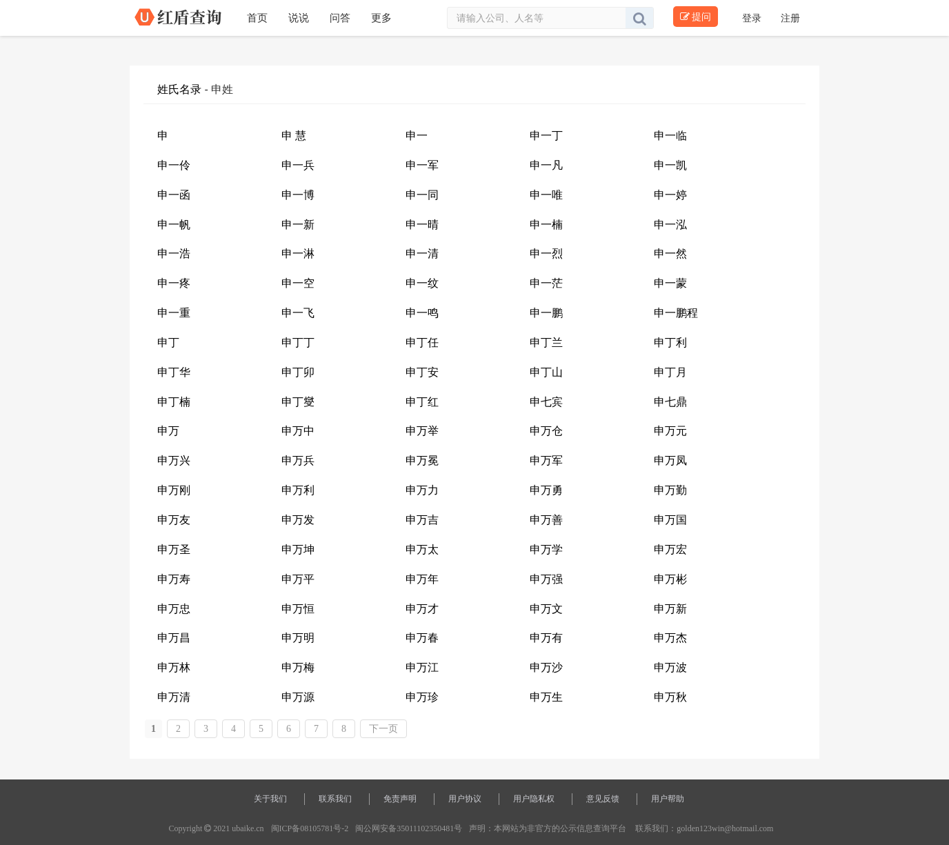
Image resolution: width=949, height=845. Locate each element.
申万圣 (173, 549)
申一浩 (173, 253)
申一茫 (546, 283)
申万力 (422, 490)
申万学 (546, 549)
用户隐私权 (534, 799)
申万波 (670, 667)
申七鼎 (670, 402)
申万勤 (670, 490)
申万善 (546, 520)
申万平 (297, 579)
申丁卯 (297, 372)
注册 (790, 17)
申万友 (173, 520)
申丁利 (670, 342)
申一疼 (173, 283)
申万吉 (422, 520)
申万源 (297, 697)
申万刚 (173, 490)
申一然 (670, 253)
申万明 (297, 638)
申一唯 (546, 195)
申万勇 (546, 490)
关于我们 (270, 799)
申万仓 (546, 431)
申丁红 (422, 402)
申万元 (670, 431)
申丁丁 (297, 342)
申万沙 (546, 667)
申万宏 (670, 549)
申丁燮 (297, 402)
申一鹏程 (676, 313)
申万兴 (173, 460)
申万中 (297, 431)
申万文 (546, 609)
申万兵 (297, 460)
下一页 (383, 729)
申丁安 (422, 372)
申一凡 (546, 165)
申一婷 (670, 195)
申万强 (546, 579)
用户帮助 (667, 799)
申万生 (546, 697)
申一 (417, 135)
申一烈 (546, 253)
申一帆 (173, 224)
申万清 (173, 697)
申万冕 (422, 460)
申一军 (422, 165)
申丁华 (173, 372)
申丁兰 (546, 342)
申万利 (297, 490)
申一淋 (297, 253)
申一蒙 (670, 283)
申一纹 (422, 283)
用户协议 (464, 799)
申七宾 (546, 402)
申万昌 (173, 638)
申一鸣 (422, 313)
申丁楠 (173, 402)
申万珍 (422, 697)
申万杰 (670, 638)
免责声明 (400, 799)
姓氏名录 (179, 89)
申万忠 (173, 609)
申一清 (422, 253)
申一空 (297, 283)
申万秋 (670, 697)
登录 (753, 17)
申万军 (546, 460)
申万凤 (670, 460)
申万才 (422, 609)
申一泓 (670, 224)
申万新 (670, 609)
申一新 (297, 224)
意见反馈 (602, 799)
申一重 (173, 313)
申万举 (422, 431)
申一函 (173, 195)
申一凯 (670, 165)
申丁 (168, 342)
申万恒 (297, 609)
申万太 (422, 549)
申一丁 (546, 135)
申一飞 (297, 313)
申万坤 (297, 549)
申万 (168, 431)
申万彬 (670, 579)
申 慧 (293, 135)
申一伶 (173, 165)
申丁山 (546, 372)
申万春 (422, 638)
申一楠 (546, 224)
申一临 (670, 135)
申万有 (546, 638)
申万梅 (297, 667)
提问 (695, 16)
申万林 (173, 667)
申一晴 (422, 224)
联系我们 (335, 799)
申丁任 (422, 342)
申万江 (422, 667)
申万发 (297, 520)
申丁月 (670, 372)
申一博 (297, 195)
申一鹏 (546, 313)
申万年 (422, 579)
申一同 (422, 195)
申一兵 (297, 165)
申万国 (670, 520)
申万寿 (173, 579)
